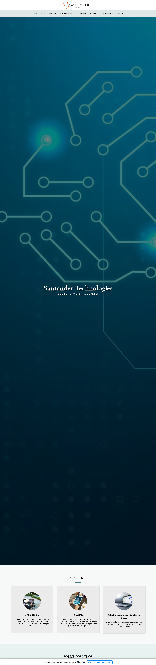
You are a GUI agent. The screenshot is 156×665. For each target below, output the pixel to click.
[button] (81, 13)
